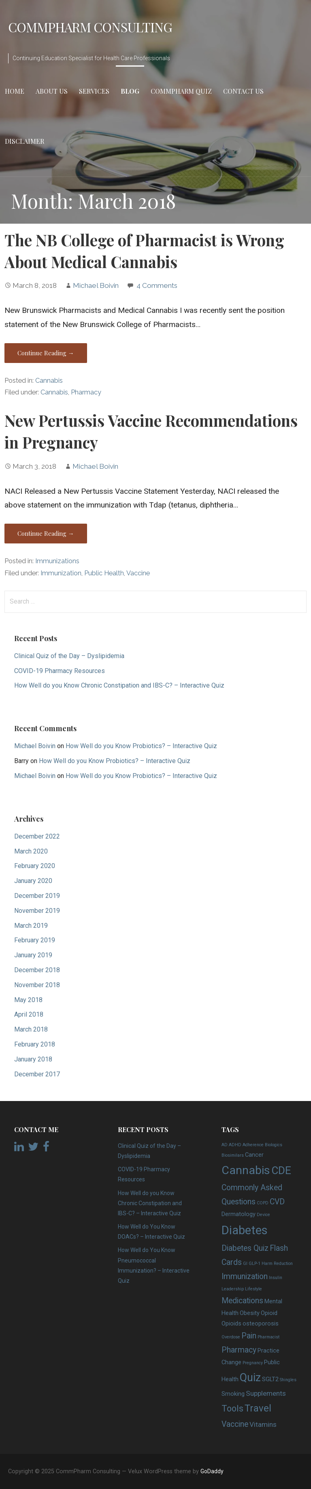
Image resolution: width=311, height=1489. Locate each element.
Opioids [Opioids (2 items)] (231, 1323)
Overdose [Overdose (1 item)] (231, 1337)
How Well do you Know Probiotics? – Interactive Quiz (141, 746)
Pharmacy (86, 392)
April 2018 (28, 1014)
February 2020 (34, 866)
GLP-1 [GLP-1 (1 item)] (254, 1263)
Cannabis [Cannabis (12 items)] (246, 1170)
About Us (52, 91)
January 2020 (33, 881)
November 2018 (37, 985)
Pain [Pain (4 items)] (248, 1335)
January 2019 (33, 955)
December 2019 (37, 896)
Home (14, 91)
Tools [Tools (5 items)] (232, 1408)
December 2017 (37, 1074)
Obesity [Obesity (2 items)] (250, 1313)
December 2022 (37, 836)
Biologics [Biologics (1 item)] (273, 1144)
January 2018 (33, 1059)
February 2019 (34, 940)
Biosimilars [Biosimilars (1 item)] (233, 1155)
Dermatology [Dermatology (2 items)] (239, 1214)
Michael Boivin (96, 285)
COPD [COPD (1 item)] (262, 1203)
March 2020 (31, 851)
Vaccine (138, 573)
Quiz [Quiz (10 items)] (250, 1377)
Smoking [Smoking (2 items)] (233, 1393)
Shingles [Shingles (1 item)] (288, 1379)
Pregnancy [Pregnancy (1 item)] (253, 1362)
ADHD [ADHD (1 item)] (235, 1144)
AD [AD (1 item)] (225, 1144)
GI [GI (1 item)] (245, 1263)
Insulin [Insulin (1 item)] (275, 1277)
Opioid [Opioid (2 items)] (269, 1313)
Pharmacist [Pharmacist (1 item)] (268, 1337)
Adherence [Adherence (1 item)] (253, 1144)
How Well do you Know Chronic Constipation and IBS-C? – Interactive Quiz (119, 685)
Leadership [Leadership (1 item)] (233, 1289)
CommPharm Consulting (90, 27)
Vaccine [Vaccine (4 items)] (235, 1424)
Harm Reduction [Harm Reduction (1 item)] (277, 1263)
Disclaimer (24, 141)
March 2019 (31, 925)
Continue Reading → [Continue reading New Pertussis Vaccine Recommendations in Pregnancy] (45, 533)
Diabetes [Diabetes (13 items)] (245, 1230)
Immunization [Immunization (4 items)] (245, 1276)
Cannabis (49, 380)
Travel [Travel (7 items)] (258, 1408)
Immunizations (57, 561)
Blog (130, 91)
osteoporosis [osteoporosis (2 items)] (261, 1323)
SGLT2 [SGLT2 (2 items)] (270, 1379)
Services (94, 91)
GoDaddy (212, 1471)
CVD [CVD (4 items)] (277, 1201)
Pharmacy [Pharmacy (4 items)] (239, 1350)
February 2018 (34, 1044)
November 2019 (37, 910)
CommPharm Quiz (181, 91)
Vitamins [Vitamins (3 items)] (263, 1424)
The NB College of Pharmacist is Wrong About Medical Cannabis (144, 250)
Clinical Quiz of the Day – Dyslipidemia (69, 656)
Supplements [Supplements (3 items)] (266, 1393)
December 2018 (37, 970)
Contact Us (243, 91)
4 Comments (156, 285)
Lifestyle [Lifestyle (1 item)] (253, 1289)
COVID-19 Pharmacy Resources (59, 671)
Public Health (104, 573)
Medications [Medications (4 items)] (242, 1300)
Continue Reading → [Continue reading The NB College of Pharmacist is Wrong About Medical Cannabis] (45, 353)
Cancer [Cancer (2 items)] (254, 1154)
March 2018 (31, 1029)
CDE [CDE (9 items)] (281, 1170)
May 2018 (28, 1000)
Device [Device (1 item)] (263, 1214)
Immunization (60, 573)
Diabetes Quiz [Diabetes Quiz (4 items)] (245, 1248)
